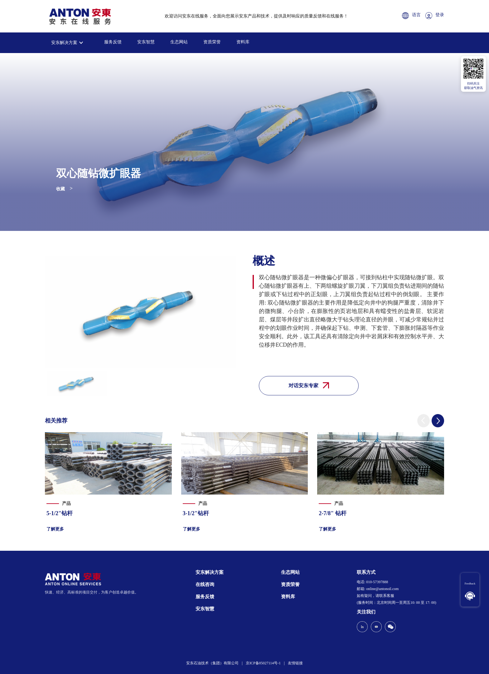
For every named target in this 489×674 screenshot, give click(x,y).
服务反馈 (113, 42)
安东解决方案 (64, 42)
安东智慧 (146, 42)
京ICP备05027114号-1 (263, 663)
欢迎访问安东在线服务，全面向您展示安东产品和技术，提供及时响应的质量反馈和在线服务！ (256, 16)
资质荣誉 (212, 42)
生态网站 (179, 42)
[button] (423, 420)
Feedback (469, 583)
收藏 (60, 189)
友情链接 (295, 663)
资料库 (242, 42)
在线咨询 (205, 584)
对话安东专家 (308, 385)
